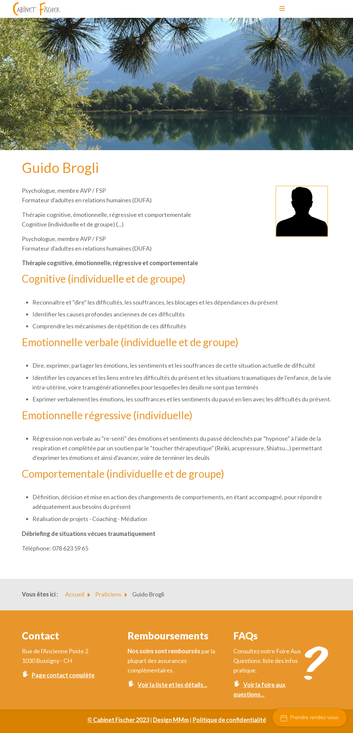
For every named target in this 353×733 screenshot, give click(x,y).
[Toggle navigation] (280, 9)
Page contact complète (63, 675)
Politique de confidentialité (229, 719)
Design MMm (171, 719)
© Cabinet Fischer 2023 (118, 719)
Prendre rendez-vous (309, 717)
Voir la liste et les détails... (172, 684)
